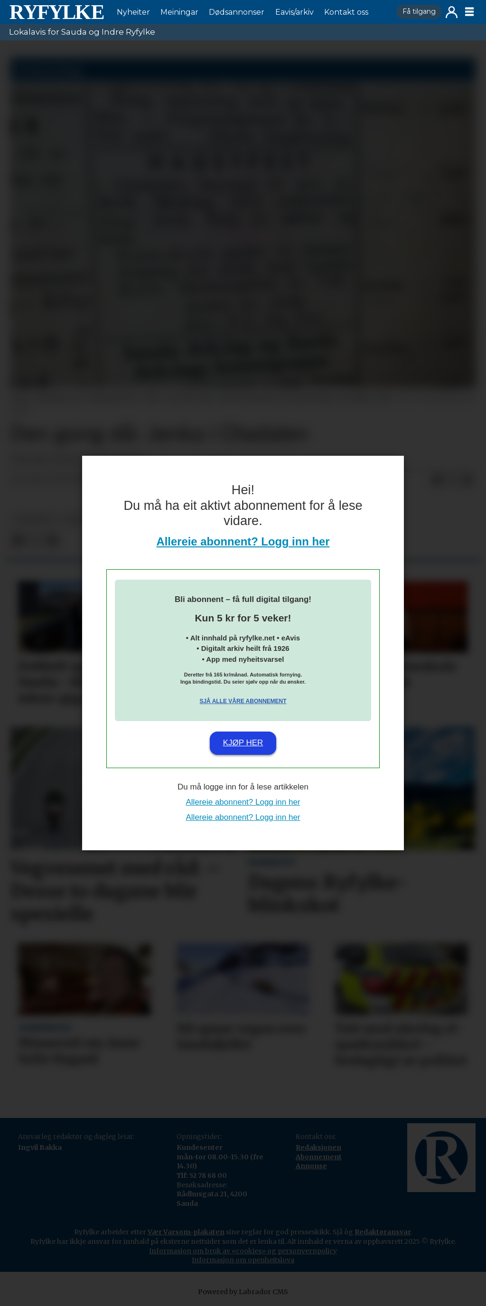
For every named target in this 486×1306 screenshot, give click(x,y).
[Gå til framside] (56, 11)
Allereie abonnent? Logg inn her (243, 541)
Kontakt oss (346, 12)
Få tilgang (419, 11)
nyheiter (33, 520)
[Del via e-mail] (467, 480)
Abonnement (319, 1157)
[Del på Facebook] (437, 480)
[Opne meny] (469, 12)
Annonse (311, 1166)
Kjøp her (243, 742)
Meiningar (179, 12)
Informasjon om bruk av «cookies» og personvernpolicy (243, 1251)
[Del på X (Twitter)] (452, 480)
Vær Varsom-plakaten (186, 1232)
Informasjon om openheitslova (243, 1260)
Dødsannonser (236, 12)
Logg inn (452, 12)
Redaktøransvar (383, 1232)
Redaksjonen (318, 1147)
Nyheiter (133, 12)
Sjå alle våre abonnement (242, 701)
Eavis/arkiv (294, 12)
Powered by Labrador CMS (243, 1291)
